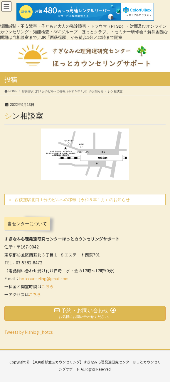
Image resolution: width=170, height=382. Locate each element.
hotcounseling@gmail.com (43, 278)
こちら (47, 286)
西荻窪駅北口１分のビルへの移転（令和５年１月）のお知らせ (72, 199)
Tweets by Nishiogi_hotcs (28, 332)
